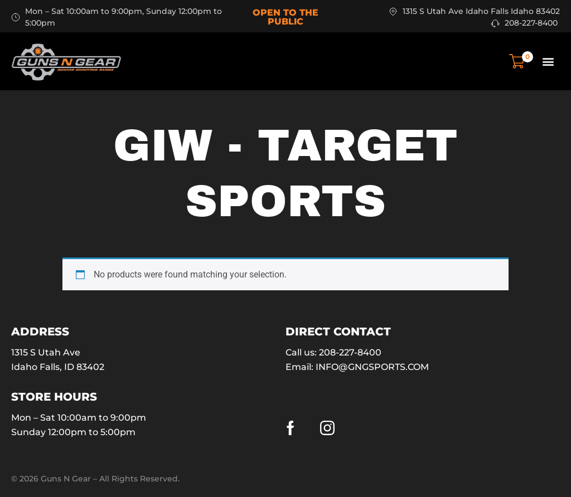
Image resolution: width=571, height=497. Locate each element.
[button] (548, 61)
